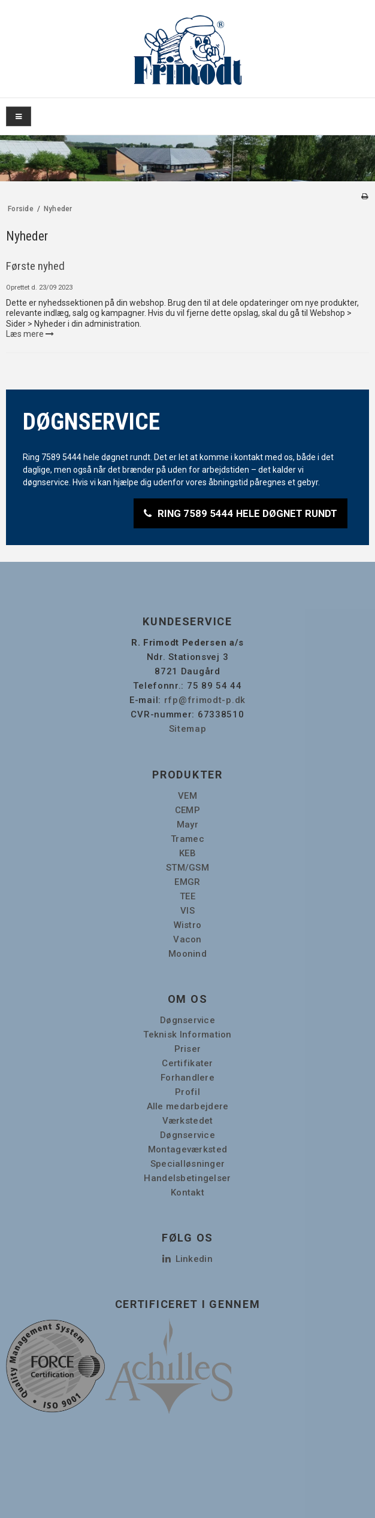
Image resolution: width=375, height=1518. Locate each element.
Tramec (187, 838)
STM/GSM (187, 867)
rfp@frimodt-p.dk (205, 700)
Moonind (187, 953)
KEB (187, 853)
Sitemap (188, 728)
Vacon (187, 939)
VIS (187, 910)
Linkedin (187, 1259)
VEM (187, 795)
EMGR (187, 882)
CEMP (187, 810)
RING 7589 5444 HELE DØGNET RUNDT (247, 513)
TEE (187, 896)
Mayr (187, 824)
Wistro (188, 925)
